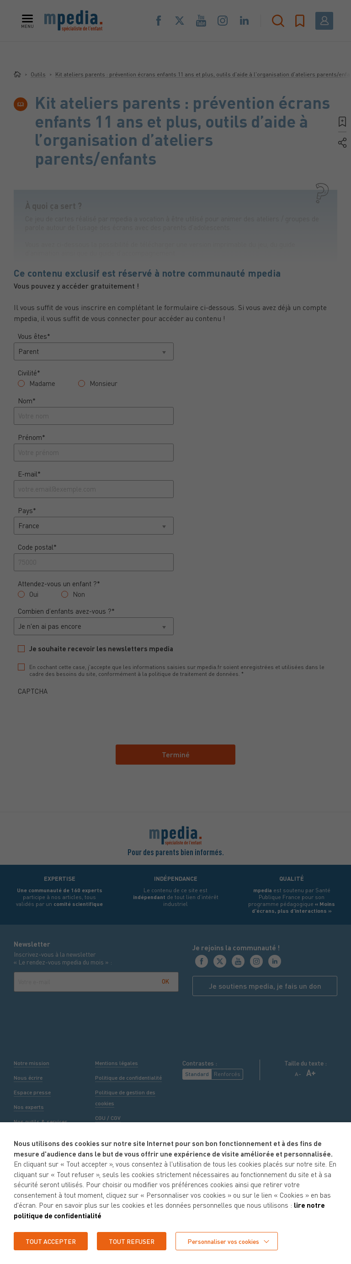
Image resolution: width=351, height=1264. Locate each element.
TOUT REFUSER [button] (132, 1241)
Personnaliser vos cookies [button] (226, 1241)
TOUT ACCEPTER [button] (51, 1241)
